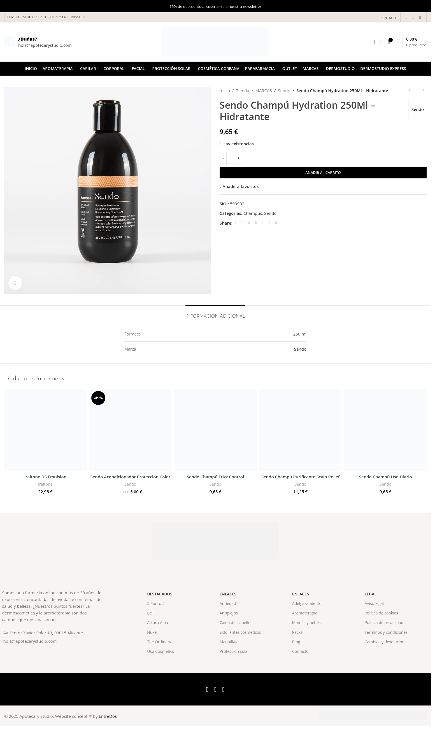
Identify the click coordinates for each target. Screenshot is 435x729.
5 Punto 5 (155, 603)
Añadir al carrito (323, 172)
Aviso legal (374, 603)
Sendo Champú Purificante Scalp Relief (300, 476)
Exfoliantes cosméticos (240, 632)
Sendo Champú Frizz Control (215, 476)
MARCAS (263, 90)
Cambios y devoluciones (387, 641)
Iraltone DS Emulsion (45, 476)
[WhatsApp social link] (269, 223)
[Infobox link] (38, 42)
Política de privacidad (384, 622)
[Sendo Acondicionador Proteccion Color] (130, 430)
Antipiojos (229, 613)
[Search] (374, 42)
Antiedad (228, 603)
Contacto (300, 651)
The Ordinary (159, 641)
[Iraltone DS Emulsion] (45, 430)
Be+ (150, 613)
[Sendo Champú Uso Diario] (385, 430)
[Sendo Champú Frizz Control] (215, 430)
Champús (252, 213)
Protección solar (234, 651)
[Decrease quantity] (223, 158)
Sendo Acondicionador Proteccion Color (130, 476)
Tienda (242, 90)
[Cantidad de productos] (231, 158)
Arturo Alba (157, 622)
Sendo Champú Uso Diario (385, 476)
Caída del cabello (235, 622)
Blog (296, 641)
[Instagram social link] (420, 17)
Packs (297, 632)
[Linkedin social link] (262, 223)
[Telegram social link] (276, 223)
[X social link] (413, 17)
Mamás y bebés (306, 622)
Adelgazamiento (307, 603)
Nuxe (152, 632)
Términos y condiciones (386, 632)
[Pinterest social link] (256, 223)
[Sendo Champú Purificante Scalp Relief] (300, 430)
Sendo (284, 90)
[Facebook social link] (406, 17)
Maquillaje (229, 641)
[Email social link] (249, 223)
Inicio (225, 90)
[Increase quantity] (238, 158)
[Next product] (423, 90)
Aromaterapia (304, 613)
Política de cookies (381, 613)
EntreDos (108, 716)
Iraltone (45, 484)
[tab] (215, 313)
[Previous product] (409, 90)
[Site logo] (215, 41)
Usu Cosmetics (160, 651)
